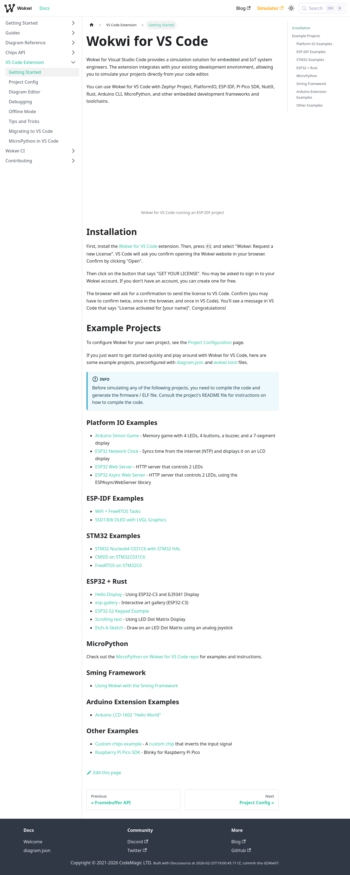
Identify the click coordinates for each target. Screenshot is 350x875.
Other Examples (309, 105)
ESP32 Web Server (113, 467)
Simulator (270, 8)
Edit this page (103, 773)
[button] (40, 23)
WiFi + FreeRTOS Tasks (118, 511)
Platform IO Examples (314, 43)
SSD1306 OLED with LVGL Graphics (130, 520)
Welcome (33, 842)
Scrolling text (108, 619)
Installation (301, 27)
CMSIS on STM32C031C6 (120, 557)
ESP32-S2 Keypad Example (122, 611)
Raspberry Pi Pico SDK (117, 752)
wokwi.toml (225, 362)
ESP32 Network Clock (117, 451)
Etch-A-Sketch (109, 628)
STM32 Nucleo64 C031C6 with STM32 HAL (137, 549)
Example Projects (306, 35)
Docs (44, 8)
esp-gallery (106, 603)
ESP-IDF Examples (311, 51)
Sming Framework (311, 83)
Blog (243, 8)
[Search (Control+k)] (322, 8)
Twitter (137, 850)
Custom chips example (118, 744)
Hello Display (108, 594)
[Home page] (91, 25)
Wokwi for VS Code (138, 246)
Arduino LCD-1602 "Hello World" (128, 715)
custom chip (161, 744)
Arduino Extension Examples (311, 94)
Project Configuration (210, 342)
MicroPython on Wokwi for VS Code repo (157, 657)
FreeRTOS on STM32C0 (118, 565)
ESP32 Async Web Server (120, 475)
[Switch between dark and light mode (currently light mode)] (291, 8)
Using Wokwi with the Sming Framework (136, 686)
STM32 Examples (310, 59)
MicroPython (306, 75)
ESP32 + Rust (306, 67)
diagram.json (190, 362)
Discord (137, 842)
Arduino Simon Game (117, 436)
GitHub (241, 850)
